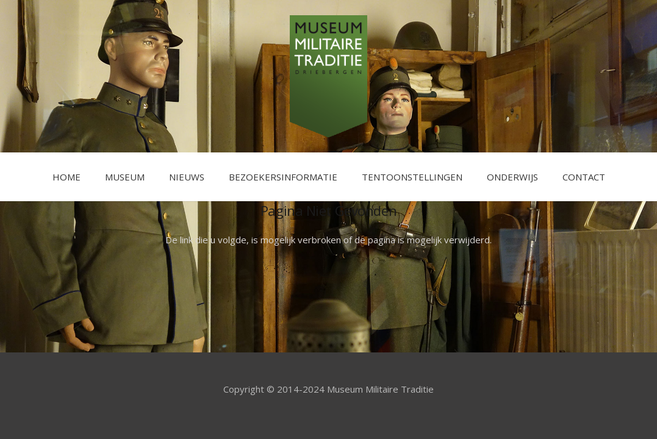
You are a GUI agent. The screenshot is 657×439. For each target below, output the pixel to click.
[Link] (328, 76)
